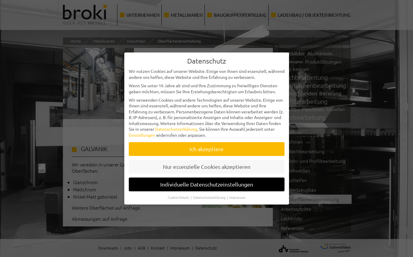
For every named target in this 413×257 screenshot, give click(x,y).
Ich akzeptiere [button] (206, 146)
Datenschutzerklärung (176, 126)
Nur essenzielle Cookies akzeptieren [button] (206, 164)
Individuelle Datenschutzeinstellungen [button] (206, 181)
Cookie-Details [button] (179, 194)
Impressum (237, 194)
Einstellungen (142, 132)
